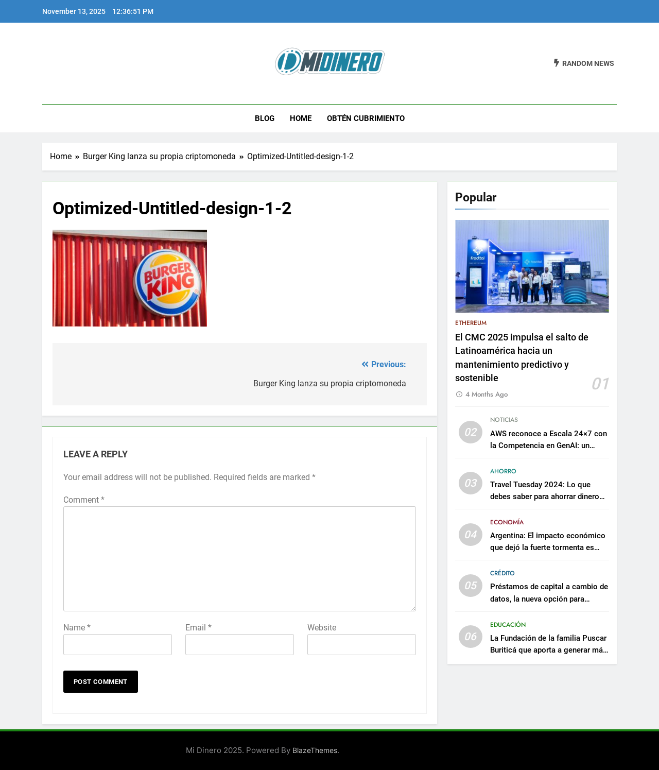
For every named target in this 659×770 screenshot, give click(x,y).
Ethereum (471, 323)
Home (300, 118)
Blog (264, 118)
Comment (84, 500)
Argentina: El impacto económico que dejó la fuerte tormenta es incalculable (547, 547)
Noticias (504, 419)
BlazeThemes (314, 750)
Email (198, 627)
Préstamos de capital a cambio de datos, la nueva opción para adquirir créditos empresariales (549, 598)
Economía (507, 522)
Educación (508, 624)
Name (77, 627)
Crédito (502, 573)
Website (321, 627)
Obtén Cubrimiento (366, 118)
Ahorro (503, 471)
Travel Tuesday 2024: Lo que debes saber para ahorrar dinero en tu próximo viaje (544, 496)
